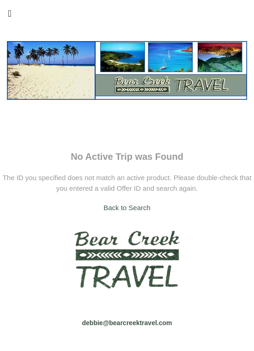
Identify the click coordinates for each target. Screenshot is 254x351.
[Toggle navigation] (9, 15)
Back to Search (127, 208)
